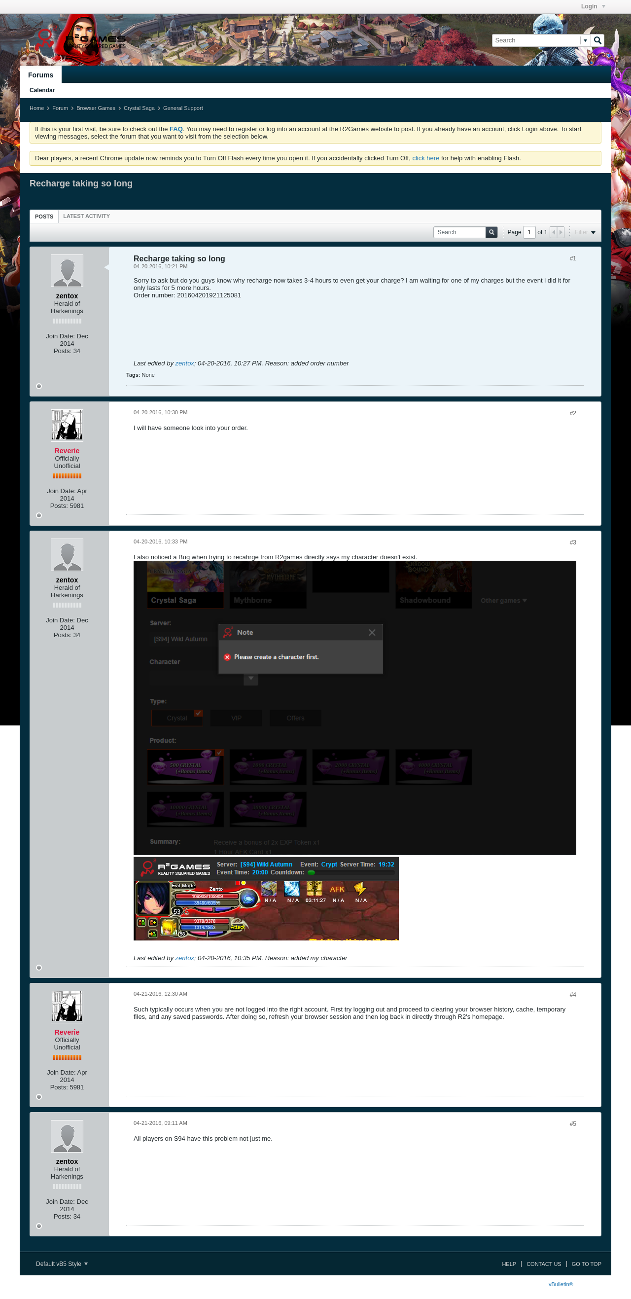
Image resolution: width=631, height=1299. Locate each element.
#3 (573, 542)
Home (37, 108)
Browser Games (95, 108)
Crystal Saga (139, 108)
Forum (60, 108)
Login (593, 6)
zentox (184, 363)
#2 (573, 413)
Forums (40, 75)
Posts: (62, 351)
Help (509, 1264)
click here (425, 158)
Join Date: (60, 336)
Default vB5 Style (62, 1264)
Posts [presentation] (44, 216)
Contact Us (543, 1264)
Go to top (586, 1264)
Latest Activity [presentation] (86, 216)
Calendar (42, 90)
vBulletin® (561, 1284)
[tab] (44, 216)
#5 (573, 1123)
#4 (573, 994)
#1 (573, 258)
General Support (183, 108)
